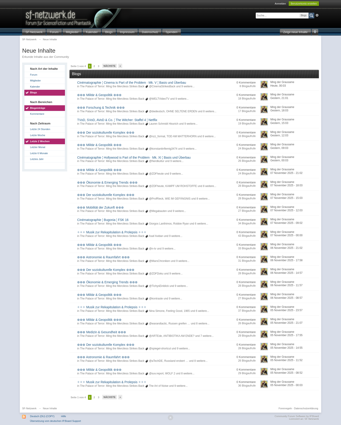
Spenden (171, 32)
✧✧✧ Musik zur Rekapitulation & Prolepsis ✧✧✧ (111, 232)
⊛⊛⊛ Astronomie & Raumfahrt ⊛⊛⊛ (103, 257)
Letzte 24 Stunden (40, 129)
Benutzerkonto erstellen (304, 3)
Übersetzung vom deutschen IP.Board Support (55, 421)
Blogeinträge (37, 108)
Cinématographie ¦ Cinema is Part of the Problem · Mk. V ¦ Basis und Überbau (131, 82)
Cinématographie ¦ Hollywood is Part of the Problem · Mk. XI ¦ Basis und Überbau (134, 157)
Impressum (127, 32)
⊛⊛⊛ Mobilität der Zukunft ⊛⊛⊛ (100, 207)
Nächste (109, 66)
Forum (54, 32)
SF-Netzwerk (33, 32)
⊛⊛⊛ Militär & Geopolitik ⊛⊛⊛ (99, 95)
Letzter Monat (37, 147)
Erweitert (317, 15)
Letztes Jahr (37, 159)
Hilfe (63, 416)
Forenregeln (285, 408)
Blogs (109, 32)
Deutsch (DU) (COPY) (42, 416)
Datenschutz (150, 32)
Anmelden (280, 3)
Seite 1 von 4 (78, 66)
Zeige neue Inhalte (295, 32)
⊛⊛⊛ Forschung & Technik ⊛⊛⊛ (100, 107)
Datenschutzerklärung (306, 408)
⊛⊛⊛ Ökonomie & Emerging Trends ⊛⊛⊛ (107, 182)
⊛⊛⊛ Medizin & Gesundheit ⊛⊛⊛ (101, 332)
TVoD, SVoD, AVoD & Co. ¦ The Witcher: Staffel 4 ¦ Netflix (117, 120)
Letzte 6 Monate (39, 153)
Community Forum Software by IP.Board (297, 416)
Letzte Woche (37, 135)
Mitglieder (72, 32)
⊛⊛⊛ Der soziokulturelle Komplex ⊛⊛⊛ (105, 132)
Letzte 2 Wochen (40, 141)
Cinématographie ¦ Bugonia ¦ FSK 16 (103, 220)
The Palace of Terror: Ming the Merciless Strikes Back (112, 86)
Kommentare (37, 113)
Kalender (92, 32)
